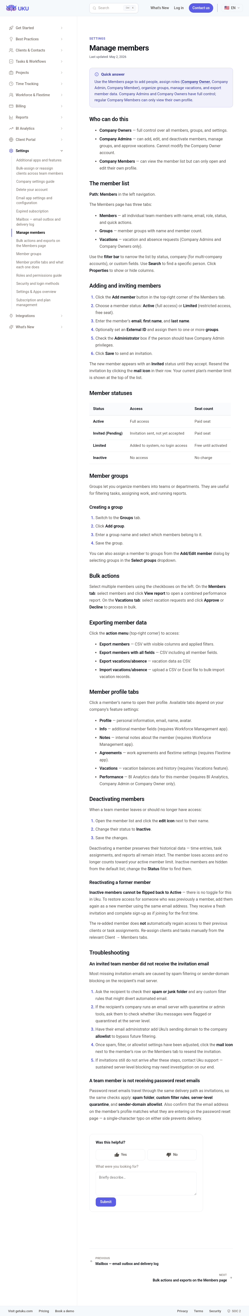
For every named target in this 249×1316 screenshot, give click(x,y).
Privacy (182, 1311)
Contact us (201, 8)
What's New (160, 8)
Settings (97, 38)
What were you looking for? (117, 1166)
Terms (198, 1311)
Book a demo (64, 1311)
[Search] (113, 8)
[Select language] (232, 8)
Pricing (44, 1311)
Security (215, 1311)
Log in (179, 8)
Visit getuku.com (20, 1311)
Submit (106, 1202)
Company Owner (196, 81)
